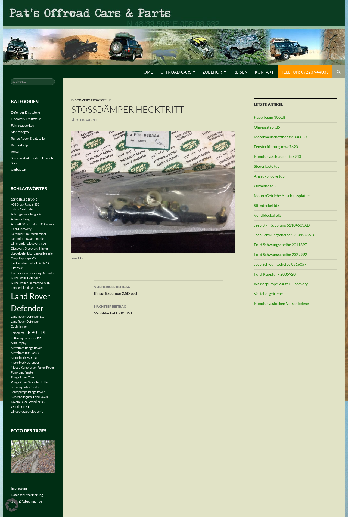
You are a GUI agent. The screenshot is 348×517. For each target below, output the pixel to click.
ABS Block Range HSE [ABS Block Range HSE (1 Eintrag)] (25, 204)
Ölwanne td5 (265, 185)
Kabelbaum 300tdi (269, 117)
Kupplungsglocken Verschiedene (281, 303)
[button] (12, 505)
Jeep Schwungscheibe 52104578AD (284, 235)
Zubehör (212, 71)
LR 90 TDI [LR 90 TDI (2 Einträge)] (35, 332)
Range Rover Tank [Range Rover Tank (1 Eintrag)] (23, 377)
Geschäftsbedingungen (27, 501)
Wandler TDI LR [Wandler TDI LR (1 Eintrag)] (21, 406)
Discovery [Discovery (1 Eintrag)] (17, 248)
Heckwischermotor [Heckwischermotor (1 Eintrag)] (23, 263)
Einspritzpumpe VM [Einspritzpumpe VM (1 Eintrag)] (23, 258)
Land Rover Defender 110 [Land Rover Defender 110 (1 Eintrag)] (27, 316)
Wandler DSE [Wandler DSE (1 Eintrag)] (37, 401)
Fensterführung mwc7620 (276, 146)
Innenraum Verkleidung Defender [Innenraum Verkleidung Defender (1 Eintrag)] (32, 273)
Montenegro (20, 132)
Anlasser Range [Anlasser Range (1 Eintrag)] (21, 219)
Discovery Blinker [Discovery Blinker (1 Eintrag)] (36, 248)
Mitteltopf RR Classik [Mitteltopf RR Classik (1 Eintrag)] (25, 352)
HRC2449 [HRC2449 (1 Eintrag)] (42, 263)
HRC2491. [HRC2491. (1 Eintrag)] (17, 268)
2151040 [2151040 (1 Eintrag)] (31, 199)
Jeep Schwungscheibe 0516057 (280, 264)
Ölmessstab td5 (267, 127)
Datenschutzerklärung (27, 495)
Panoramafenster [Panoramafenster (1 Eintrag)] (22, 372)
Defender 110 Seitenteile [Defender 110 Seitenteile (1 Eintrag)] (27, 238)
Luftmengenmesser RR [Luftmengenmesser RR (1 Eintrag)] (26, 338)
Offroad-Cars (175, 71)
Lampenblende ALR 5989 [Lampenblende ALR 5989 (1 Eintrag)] (27, 287)
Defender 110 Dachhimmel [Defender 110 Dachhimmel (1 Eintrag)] (28, 233)
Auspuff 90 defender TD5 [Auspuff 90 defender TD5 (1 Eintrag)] (27, 224)
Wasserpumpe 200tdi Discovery (281, 284)
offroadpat (86, 120)
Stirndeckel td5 (266, 205)
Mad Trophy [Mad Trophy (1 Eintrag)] (18, 343)
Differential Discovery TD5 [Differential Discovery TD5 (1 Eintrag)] (28, 243)
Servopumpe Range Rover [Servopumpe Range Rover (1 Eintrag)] (28, 392)
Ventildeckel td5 (267, 215)
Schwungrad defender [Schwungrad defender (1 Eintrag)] (25, 387)
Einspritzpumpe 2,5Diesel (158, 290)
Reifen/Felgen (21, 145)
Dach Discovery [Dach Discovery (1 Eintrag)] (21, 229)
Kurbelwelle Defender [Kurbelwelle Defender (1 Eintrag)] (25, 278)
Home (147, 71)
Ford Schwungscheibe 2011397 (280, 244)
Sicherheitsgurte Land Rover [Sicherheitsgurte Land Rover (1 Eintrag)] (29, 397)
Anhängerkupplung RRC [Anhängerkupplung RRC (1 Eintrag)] (26, 214)
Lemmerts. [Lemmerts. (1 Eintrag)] (18, 333)
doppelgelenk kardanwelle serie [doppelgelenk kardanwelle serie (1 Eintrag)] (32, 253)
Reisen (240, 71)
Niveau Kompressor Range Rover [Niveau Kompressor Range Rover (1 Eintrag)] (32, 367)
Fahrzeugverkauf (23, 125)
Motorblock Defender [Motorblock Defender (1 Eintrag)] (25, 362)
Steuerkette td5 (267, 166)
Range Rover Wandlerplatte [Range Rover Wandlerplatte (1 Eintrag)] (29, 382)
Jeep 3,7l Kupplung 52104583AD (282, 225)
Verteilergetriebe (268, 293)
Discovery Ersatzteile (91, 100)
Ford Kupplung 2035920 (275, 274)
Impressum (19, 488)
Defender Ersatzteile (25, 112)
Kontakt (264, 71)
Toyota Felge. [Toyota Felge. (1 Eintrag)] (19, 401)
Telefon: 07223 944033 (305, 71)
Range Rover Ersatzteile (28, 138)
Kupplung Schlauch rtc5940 (277, 156)
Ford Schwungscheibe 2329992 (280, 254)
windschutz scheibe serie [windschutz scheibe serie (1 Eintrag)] (27, 411)
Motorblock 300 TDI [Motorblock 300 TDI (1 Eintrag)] (24, 357)
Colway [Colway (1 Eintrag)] (49, 224)
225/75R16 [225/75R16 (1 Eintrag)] (18, 199)
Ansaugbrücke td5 (269, 176)
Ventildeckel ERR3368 (158, 309)
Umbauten (18, 169)
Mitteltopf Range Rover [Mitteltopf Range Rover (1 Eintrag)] (26, 348)
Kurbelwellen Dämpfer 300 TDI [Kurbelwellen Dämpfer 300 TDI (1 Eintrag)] (31, 282)
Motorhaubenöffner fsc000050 (280, 136)
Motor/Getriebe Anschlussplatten (282, 195)
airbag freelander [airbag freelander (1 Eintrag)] (22, 209)
